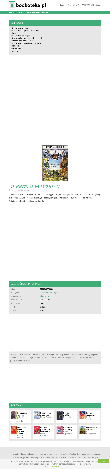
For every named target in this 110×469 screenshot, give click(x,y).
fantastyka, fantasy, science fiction (28, 38)
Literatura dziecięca (21, 35)
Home (11, 12)
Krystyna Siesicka (19, 190)
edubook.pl (24, 454)
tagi (62, 4)
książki (19, 12)
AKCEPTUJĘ (103, 461)
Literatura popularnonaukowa (25, 30)
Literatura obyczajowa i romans (26, 43)
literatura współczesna (22, 40)
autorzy (73, 4)
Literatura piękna (20, 28)
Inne (14, 33)
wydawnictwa (91, 4)
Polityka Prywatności (53, 466)
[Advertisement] (55, 82)
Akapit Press (45, 296)
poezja (15, 51)
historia (15, 46)
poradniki (16, 48)
